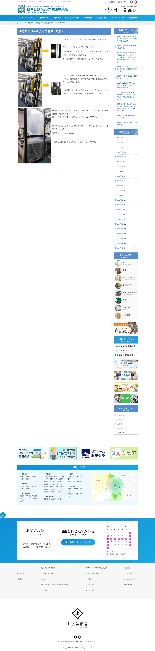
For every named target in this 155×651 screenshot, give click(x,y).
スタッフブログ (28, 23)
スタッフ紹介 (102, 18)
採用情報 (133, 18)
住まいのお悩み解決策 (48, 568)
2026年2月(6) (121, 142)
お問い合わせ (128, 584)
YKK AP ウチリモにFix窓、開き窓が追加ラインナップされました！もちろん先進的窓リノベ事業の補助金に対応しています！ (127, 57)
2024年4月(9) (121, 248)
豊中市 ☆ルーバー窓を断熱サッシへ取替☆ (127, 117)
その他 (37, 23)
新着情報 (112, 2)
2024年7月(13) (121, 233)
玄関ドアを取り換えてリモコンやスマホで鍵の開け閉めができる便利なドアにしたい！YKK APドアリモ (127, 107)
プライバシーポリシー (131, 579)
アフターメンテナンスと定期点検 (96, 568)
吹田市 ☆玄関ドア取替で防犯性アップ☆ (127, 124)
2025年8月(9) (121, 171)
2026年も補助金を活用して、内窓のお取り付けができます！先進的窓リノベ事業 (127, 85)
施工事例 (57, 18)
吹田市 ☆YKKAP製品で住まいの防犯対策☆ (127, 47)
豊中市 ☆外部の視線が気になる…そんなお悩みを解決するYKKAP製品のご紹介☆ (127, 39)
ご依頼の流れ (45, 590)
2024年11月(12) (122, 214)
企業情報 (88, 18)
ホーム (19, 23)
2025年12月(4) (121, 152)
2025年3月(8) (121, 195)
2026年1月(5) (121, 147)
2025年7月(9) (121, 176)
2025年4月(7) (121, 190)
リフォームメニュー (27, 18)
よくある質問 (128, 573)
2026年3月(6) (121, 138)
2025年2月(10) (121, 200)
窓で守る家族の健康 (92, 573)
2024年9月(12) (121, 224)
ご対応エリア (122, 2)
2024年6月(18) (121, 238)
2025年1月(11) (121, 205)
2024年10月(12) (122, 219)
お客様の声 (44, 18)
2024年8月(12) (121, 229)
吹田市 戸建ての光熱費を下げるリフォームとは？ (127, 77)
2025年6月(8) (121, 181)
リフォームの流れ (72, 18)
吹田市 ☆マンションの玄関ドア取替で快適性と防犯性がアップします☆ (127, 69)
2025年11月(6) (121, 157)
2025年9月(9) (121, 166)
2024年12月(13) (122, 209)
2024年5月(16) (121, 243)
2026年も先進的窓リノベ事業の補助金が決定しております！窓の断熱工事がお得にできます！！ (127, 96)
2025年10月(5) (121, 162)
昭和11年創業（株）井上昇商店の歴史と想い (55, 584)
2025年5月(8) (121, 186)
